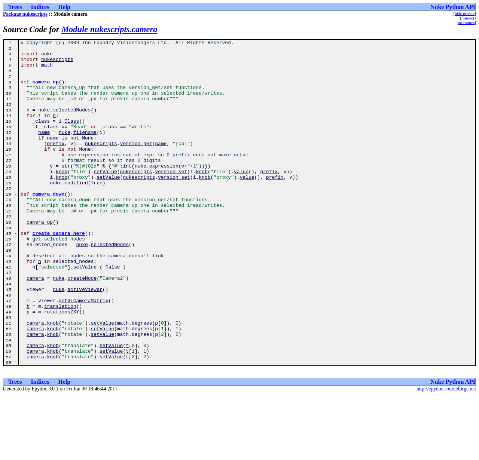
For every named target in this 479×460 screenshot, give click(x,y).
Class (71, 137)
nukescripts (57, 63)
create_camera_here (59, 272)
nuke (47, 56)
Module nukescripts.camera (109, 29)
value (241, 198)
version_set (171, 198)
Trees (15, 7)
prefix (55, 164)
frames (467, 18)
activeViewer (85, 339)
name (44, 151)
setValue (105, 198)
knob (61, 198)
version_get (136, 164)
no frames (466, 22)
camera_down (49, 225)
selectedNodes (72, 124)
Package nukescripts (25, 14)
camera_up (46, 90)
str (66, 191)
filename (85, 151)
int (127, 191)
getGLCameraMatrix (84, 353)
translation (60, 359)
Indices (40, 7)
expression (164, 191)
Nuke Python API (452, 7)
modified (76, 211)
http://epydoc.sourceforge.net (446, 454)
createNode (82, 326)
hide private (465, 13)
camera (35, 326)
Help (64, 7)
